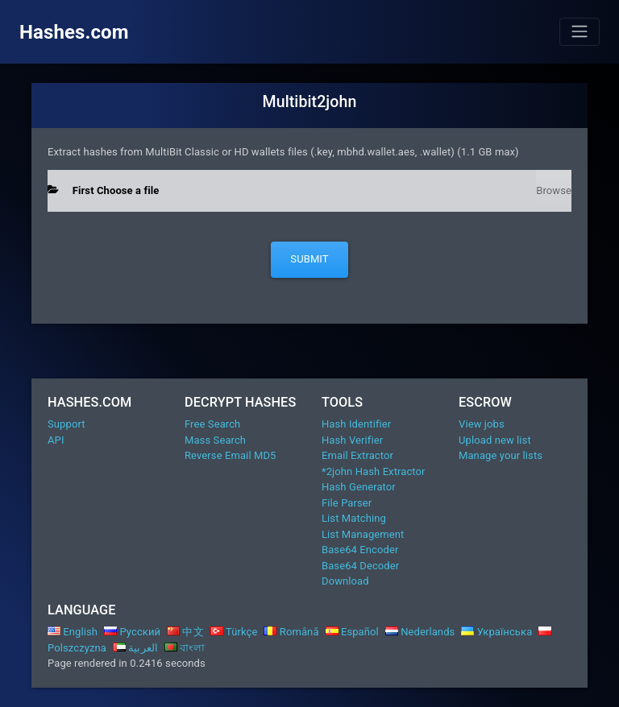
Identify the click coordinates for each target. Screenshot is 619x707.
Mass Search (215, 440)
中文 (185, 632)
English (73, 632)
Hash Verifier (352, 440)
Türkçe (234, 632)
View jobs (482, 424)
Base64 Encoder (360, 550)
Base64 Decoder (360, 566)
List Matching (354, 518)
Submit (309, 259)
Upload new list (495, 440)
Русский (132, 632)
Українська (496, 632)
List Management (363, 534)
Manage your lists (500, 455)
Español (352, 632)
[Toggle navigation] (579, 31)
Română (291, 632)
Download (345, 581)
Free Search (212, 424)
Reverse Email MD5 (230, 455)
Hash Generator (359, 487)
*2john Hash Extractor (374, 471)
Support (66, 424)
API (56, 440)
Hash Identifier (356, 424)
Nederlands (420, 632)
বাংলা (185, 648)
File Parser (347, 503)
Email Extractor (357, 455)
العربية (135, 648)
